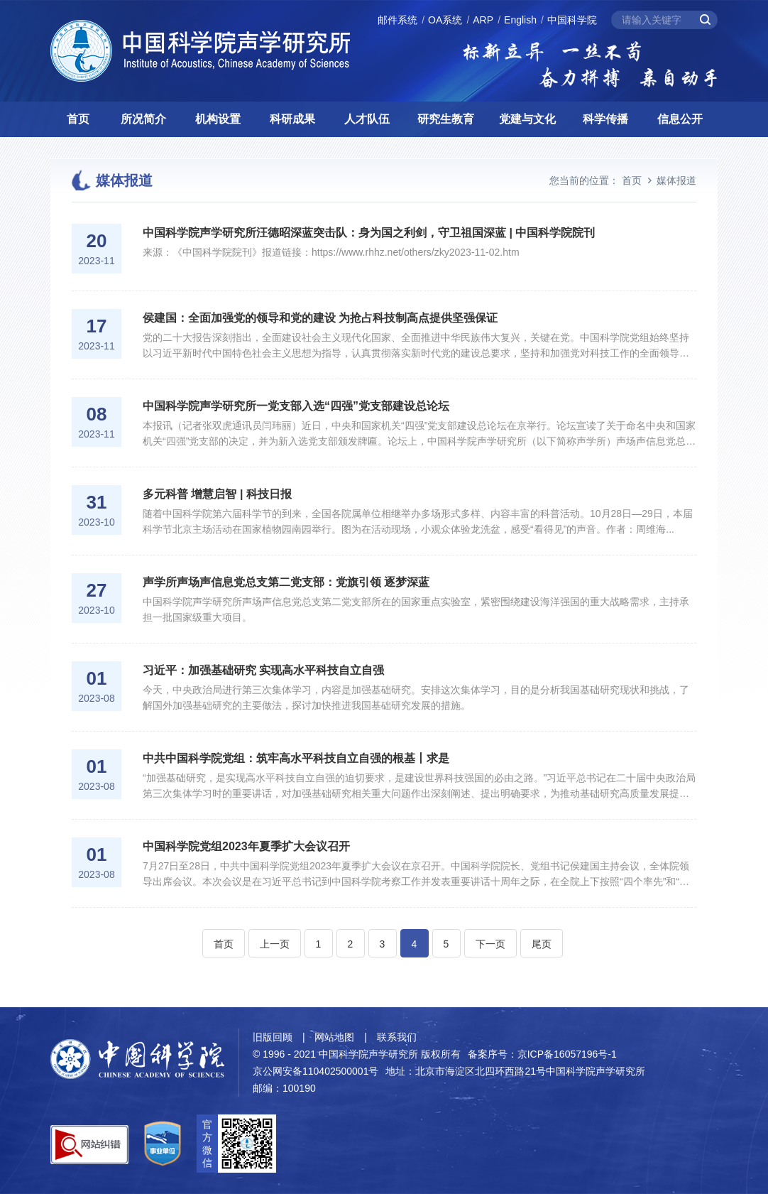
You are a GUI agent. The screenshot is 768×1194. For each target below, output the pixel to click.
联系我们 (397, 1037)
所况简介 (143, 119)
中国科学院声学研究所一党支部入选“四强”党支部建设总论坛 (296, 406)
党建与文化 (527, 119)
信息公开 (680, 119)
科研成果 (292, 119)
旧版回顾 (272, 1037)
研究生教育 (445, 119)
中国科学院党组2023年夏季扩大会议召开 (246, 846)
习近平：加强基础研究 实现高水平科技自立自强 (263, 670)
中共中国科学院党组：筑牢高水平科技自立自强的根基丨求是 (296, 758)
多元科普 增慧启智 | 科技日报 (217, 494)
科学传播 (605, 119)
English (520, 20)
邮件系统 (397, 20)
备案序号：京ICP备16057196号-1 (542, 1054)
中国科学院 (572, 20)
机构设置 (218, 119)
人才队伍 (367, 119)
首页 (78, 119)
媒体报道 (676, 180)
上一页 (275, 944)
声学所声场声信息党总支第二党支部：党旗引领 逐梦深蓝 (286, 582)
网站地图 (334, 1037)
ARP (483, 20)
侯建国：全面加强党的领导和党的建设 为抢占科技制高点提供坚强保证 (320, 318)
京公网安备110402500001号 (315, 1071)
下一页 (490, 944)
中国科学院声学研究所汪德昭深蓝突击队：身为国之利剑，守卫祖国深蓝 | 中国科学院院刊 (369, 233)
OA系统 (445, 20)
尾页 (542, 944)
